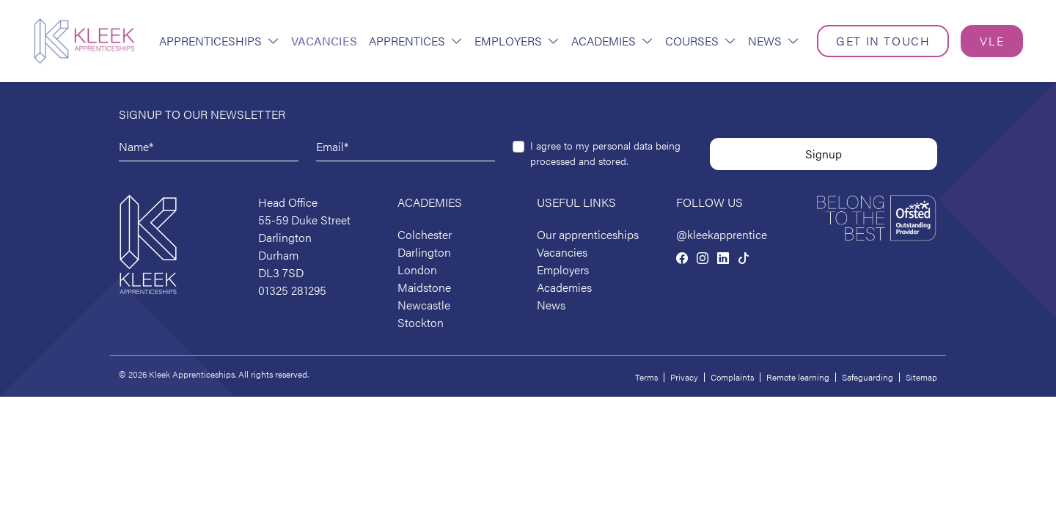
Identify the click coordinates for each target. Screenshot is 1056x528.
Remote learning (797, 377)
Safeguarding (867, 377)
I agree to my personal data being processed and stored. (605, 153)
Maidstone (424, 287)
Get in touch (883, 40)
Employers (517, 40)
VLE (992, 40)
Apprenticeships (219, 40)
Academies (612, 40)
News (773, 40)
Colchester (424, 234)
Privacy (684, 377)
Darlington (424, 251)
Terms (646, 377)
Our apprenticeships (588, 234)
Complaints (732, 377)
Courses (700, 40)
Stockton (420, 322)
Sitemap (921, 377)
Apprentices (416, 40)
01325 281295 (292, 290)
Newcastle (423, 304)
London (417, 269)
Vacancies (324, 40)
